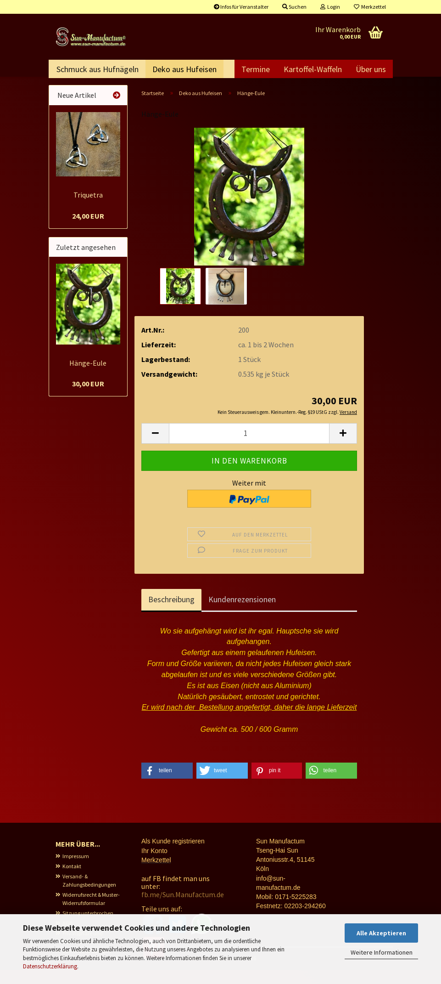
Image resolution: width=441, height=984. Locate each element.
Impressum (75, 869)
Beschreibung (171, 613)
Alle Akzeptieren (381, 933)
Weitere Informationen (382, 952)
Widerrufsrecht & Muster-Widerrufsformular (91, 912)
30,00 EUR (88, 397)
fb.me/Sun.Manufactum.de (182, 908)
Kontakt (71, 880)
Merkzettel (370, 6)
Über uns (371, 69)
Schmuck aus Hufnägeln (97, 69)
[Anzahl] (249, 447)
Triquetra (88, 208)
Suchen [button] (294, 6)
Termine (255, 69)
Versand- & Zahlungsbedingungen (89, 894)
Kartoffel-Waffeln (313, 69)
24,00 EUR (88, 229)
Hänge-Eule (87, 376)
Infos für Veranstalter (241, 6)
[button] (155, 447)
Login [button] (330, 6)
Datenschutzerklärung (50, 966)
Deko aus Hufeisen (184, 69)
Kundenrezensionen (242, 613)
